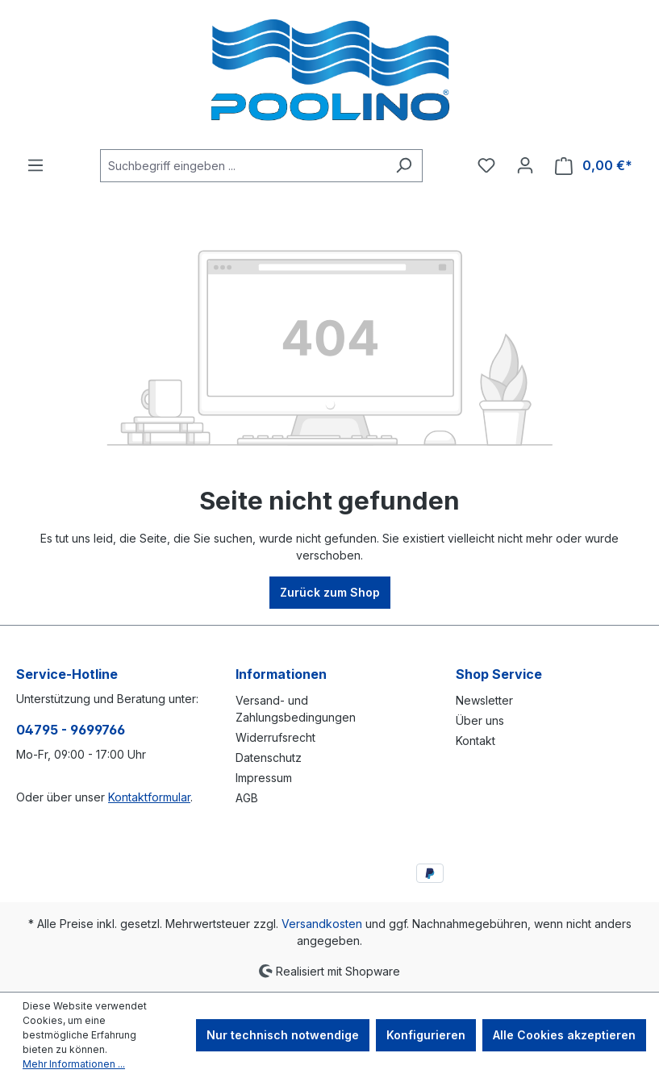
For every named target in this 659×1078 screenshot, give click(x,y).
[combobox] (243, 165)
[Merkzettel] (486, 165)
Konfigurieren (425, 1035)
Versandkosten (322, 923)
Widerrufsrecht (275, 737)
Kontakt (475, 740)
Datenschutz (269, 757)
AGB (247, 798)
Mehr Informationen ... (74, 1064)
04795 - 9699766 (70, 730)
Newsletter (484, 700)
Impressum (264, 778)
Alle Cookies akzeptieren (564, 1035)
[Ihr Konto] (525, 165)
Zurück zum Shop (330, 592)
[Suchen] (404, 165)
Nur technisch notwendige (282, 1035)
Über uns (480, 720)
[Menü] (35, 165)
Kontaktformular (149, 797)
